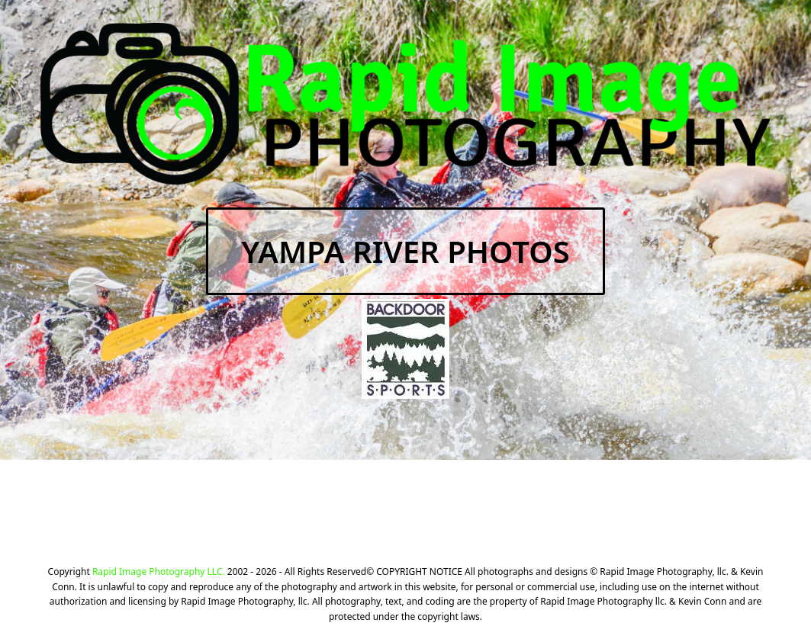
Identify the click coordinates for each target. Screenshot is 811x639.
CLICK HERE (573, 509)
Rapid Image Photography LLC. (158, 571)
